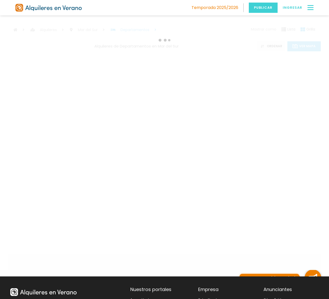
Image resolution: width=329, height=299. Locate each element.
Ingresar (292, 7)
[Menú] (310, 7)
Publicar (263, 7)
